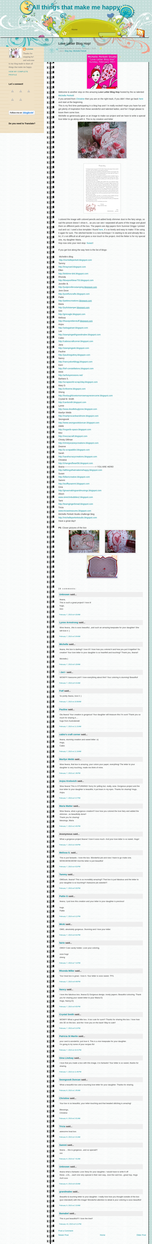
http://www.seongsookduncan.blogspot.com (78, 422)
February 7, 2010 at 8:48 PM (69, 981)
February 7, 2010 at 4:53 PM (69, 866)
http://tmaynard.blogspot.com (72, 267)
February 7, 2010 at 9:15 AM (69, 683)
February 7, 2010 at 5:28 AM (69, 664)
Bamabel (64, 1213)
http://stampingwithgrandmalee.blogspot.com (79, 334)
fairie (62, 942)
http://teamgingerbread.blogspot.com (75, 504)
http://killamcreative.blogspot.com (74, 477)
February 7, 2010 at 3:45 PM (69, 826)
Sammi (63, 1145)
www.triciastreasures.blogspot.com (74, 511)
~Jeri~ (62, 672)
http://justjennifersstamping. (77, 287)
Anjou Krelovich (68, 781)
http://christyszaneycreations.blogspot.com (78, 443)
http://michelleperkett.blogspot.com (75, 260)
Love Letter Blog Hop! (74, 43)
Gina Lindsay (66, 1058)
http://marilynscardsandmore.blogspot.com (78, 416)
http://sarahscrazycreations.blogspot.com (77, 456)
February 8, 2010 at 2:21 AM (69, 1137)
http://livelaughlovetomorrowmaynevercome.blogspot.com (85, 395)
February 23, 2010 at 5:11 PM (70, 1224)
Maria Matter (66, 806)
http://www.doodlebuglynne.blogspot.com (77, 409)
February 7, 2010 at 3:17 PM (69, 798)
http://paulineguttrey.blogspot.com (74, 355)
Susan (90, 243)
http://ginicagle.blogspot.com (71, 314)
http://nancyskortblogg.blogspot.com (75, 361)
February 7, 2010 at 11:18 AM (70, 751)
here (141, 99)
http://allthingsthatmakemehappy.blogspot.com (80, 470)
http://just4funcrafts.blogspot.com (74, 294)
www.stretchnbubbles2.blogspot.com (75, 497)
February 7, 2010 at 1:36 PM (69, 773)
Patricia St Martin (68, 1036)
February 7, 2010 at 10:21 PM (70, 1050)
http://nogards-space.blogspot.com (74, 429)
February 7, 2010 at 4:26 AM (69, 614)
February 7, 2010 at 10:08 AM (70, 702)
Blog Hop (68, 51)
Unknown (64, 594)
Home (75, 29)
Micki (62, 924)
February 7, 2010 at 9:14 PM (69, 1028)
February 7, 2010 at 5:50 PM (69, 888)
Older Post (141, 1235)
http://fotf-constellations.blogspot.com (75, 368)
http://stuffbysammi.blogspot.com (73, 483)
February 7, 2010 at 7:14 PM (69, 963)
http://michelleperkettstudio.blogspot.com (77, 517)
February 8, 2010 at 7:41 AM (69, 1159)
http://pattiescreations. (75, 300)
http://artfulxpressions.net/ (70, 375)
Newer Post (63, 1235)
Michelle (63, 644)
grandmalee (65, 1191)
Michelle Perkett (79, 51)
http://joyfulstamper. (74, 307)
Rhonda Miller (66, 970)
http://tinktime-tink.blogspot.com (73, 273)
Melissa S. (64, 852)
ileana (29, 49)
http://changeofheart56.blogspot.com (75, 463)
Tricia (62, 1126)
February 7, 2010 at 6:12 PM (69, 916)
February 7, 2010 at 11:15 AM (70, 726)
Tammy (63, 874)
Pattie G (63, 896)
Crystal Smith (66, 1014)
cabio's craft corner (69, 734)
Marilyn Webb (66, 759)
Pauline (63, 709)
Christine (80, 99)
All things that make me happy (76, 7)
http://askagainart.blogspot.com (73, 328)
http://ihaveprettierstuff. (75, 321)
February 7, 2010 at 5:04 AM (69, 636)
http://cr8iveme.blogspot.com (72, 389)
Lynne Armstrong (68, 622)
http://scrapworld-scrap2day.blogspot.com (78, 382)
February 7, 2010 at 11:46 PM (70, 1072)
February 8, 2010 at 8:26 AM (69, 1184)
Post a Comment (65, 1231)
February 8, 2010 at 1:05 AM (69, 1090)
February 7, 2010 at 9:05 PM (69, 1006)
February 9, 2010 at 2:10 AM (69, 1205)
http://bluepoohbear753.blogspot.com (75, 280)
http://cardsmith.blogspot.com (72, 402)
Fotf (61, 690)
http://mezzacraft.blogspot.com (72, 436)
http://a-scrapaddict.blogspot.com (74, 450)
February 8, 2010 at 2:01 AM (69, 1118)
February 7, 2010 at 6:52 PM (69, 935)
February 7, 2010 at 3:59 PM (69, 845)
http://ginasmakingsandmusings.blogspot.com (79, 490)
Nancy (62, 989)
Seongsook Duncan (70, 1079)
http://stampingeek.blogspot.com (73, 348)
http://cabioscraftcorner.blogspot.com (75, 341)
